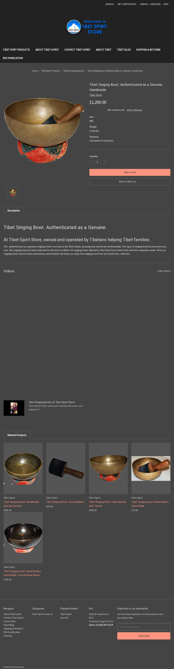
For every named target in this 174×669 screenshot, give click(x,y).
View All (64, 617)
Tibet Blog (124, 49)
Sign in (143, 4)
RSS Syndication (13, 58)
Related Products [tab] (16, 435)
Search (110, 4)
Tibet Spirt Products (16, 49)
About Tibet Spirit (47, 49)
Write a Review (134, 109)
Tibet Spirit (66, 614)
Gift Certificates (126, 4)
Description (13, 210)
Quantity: (93, 156)
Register (156, 4)
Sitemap (8, 635)
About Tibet (103, 49)
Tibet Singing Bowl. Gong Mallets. (65, 502)
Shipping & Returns (148, 49)
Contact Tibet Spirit (77, 49)
